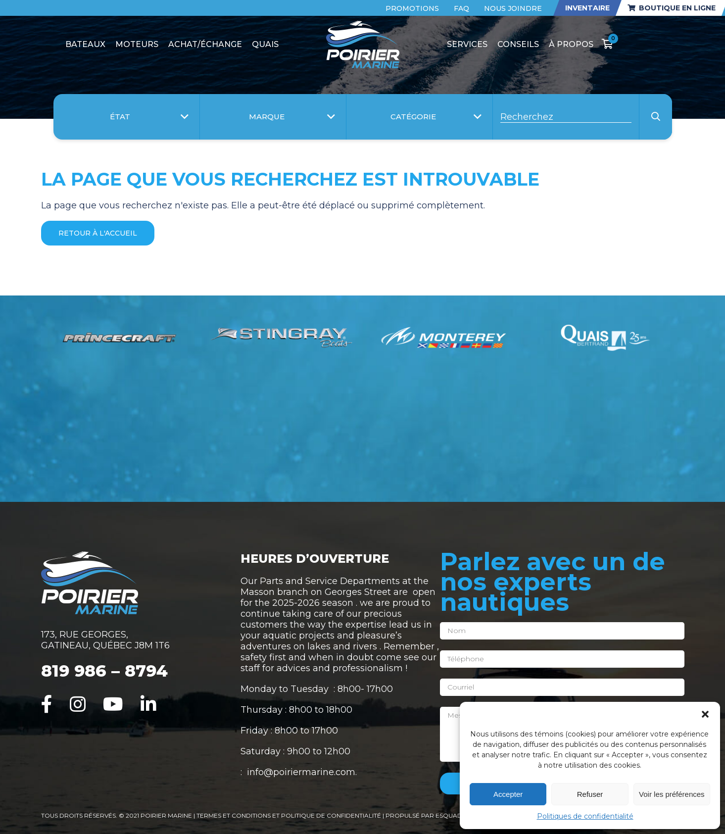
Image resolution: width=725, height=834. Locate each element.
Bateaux (85, 44)
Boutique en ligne (672, 7)
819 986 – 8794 (104, 671)
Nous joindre (513, 8)
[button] (705, 714)
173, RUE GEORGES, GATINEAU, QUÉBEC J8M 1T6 (105, 640)
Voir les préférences (672, 794)
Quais (265, 44)
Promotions (412, 8)
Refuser (590, 794)
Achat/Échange (205, 44)
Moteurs (136, 44)
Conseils (518, 44)
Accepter (508, 794)
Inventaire (587, 7)
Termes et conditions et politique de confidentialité (289, 815)
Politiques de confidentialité (585, 816)
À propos (571, 44)
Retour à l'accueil (97, 233)
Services (467, 44)
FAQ (461, 8)
